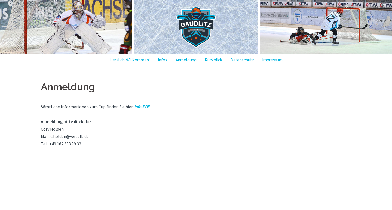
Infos (162, 60)
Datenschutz (242, 60)
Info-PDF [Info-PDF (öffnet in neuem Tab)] (142, 106)
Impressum (272, 60)
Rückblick (213, 60)
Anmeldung (186, 60)
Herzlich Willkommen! (130, 60)
